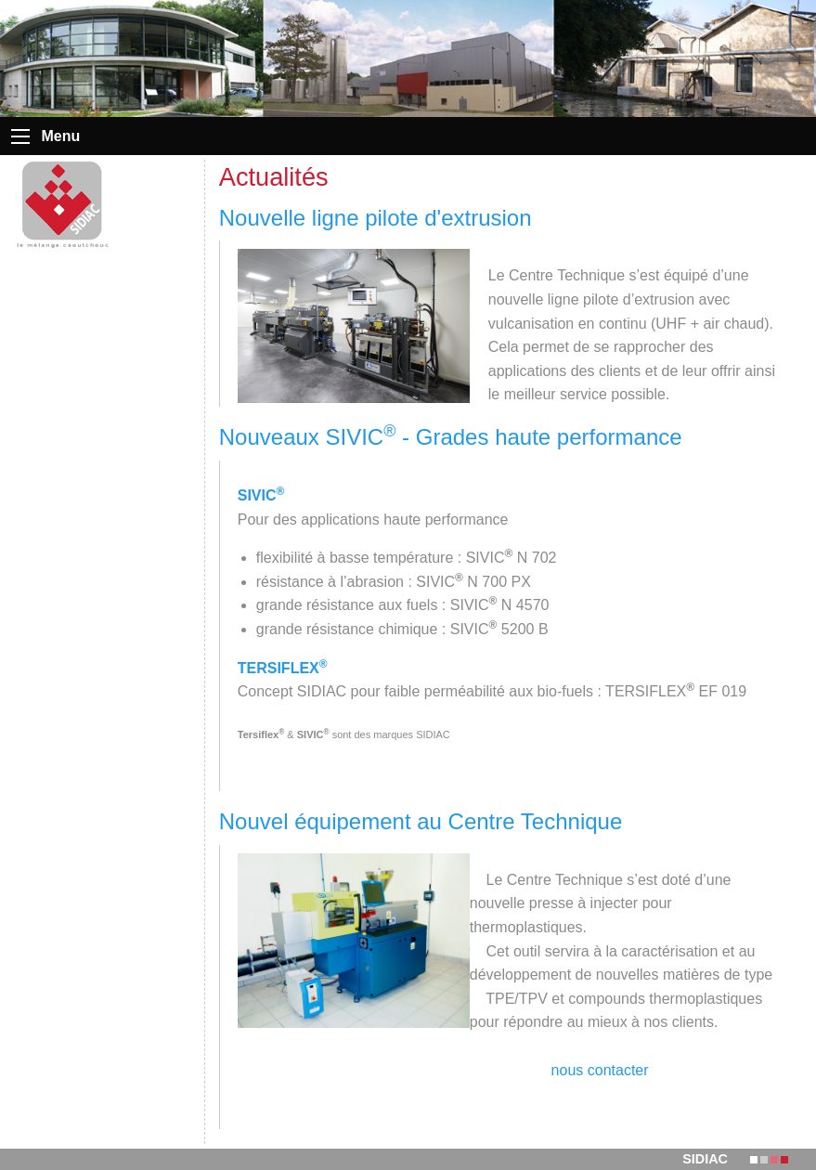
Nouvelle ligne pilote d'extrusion (375, 217)
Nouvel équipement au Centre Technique (421, 821)
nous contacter (600, 1070)
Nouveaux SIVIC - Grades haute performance (450, 436)
